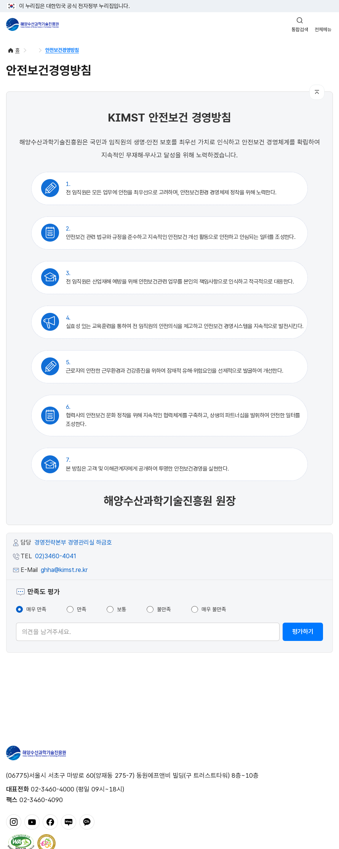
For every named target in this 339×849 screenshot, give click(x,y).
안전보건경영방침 (62, 50)
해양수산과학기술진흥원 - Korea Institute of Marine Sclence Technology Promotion (32, 24)
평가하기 (302, 631)
